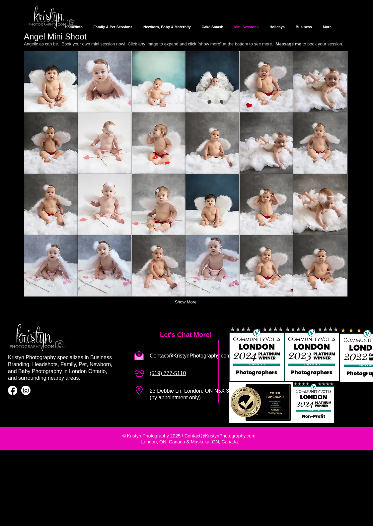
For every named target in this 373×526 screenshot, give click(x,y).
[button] (51, 81)
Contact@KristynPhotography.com (220, 435)
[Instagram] (26, 390)
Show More (186, 301)
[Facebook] (12, 390)
